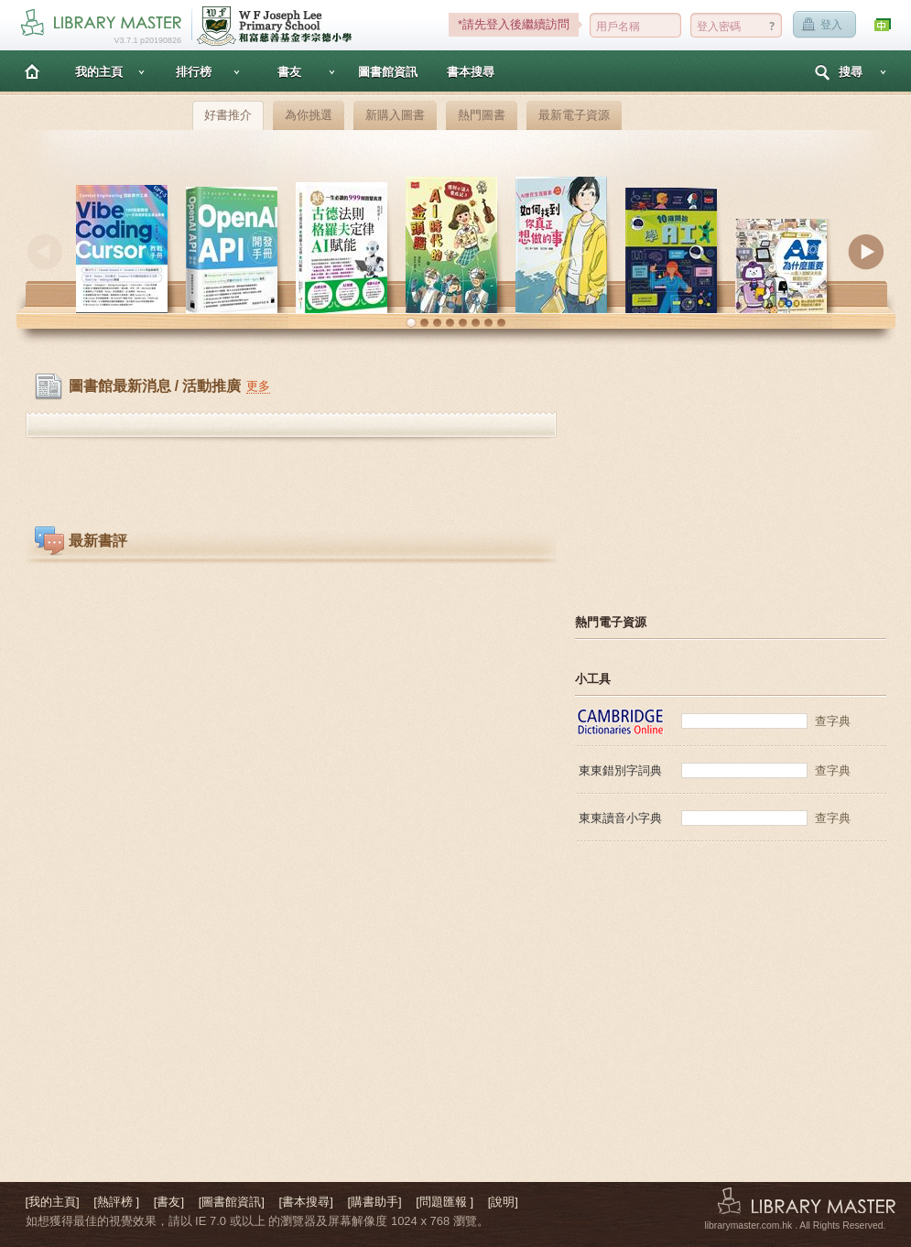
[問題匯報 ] (444, 1202)
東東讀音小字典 (620, 818)
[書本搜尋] (306, 1202)
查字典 (833, 721)
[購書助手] (374, 1202)
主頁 (32, 71)
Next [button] (866, 251)
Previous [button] (45, 251)
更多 (258, 386)
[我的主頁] (53, 1202)
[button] (411, 323)
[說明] (503, 1202)
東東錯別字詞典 (620, 770)
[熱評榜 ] (116, 1202)
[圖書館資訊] (232, 1202)
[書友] (169, 1202)
